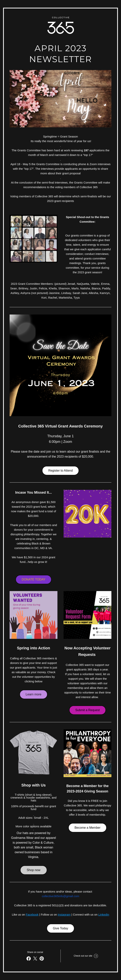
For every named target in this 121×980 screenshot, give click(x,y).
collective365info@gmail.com (60, 896)
